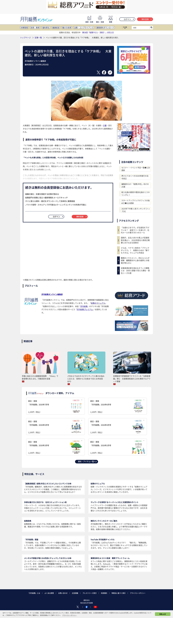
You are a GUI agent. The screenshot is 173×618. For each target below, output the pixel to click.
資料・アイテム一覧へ (87, 461)
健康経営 (55, 27)
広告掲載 (75, 593)
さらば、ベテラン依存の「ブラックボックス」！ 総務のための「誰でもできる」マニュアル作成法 (135, 250)
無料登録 (147, 19)
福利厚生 (45, 27)
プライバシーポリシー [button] (69, 615)
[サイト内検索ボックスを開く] (151, 27)
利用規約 (104, 593)
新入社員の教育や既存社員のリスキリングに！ (135, 193)
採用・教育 (35, 27)
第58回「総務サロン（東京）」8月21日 (98, 32)
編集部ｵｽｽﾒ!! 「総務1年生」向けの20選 (135, 185)
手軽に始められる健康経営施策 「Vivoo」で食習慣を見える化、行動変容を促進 (40, 377)
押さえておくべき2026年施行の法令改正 (134, 177)
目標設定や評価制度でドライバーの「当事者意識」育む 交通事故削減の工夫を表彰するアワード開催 (131, 379)
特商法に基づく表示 (119, 593)
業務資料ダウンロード (105, 27)
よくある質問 (49, 593)
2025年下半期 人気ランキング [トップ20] (135, 210)
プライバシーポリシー (137, 593)
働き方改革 (66, 27)
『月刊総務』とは (34, 593)
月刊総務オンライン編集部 (52, 294)
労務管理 (24, 27)
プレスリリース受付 (90, 593)
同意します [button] (162, 614)
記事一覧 (38, 37)
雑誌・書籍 (55, 406)
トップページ (25, 37)
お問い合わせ (63, 593)
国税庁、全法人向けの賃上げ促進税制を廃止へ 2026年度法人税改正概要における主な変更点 (135, 240)
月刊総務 (83, 306)
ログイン (129, 19)
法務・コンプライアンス (84, 27)
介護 (104, 125)
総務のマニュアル (98, 303)
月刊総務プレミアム (85, 309)
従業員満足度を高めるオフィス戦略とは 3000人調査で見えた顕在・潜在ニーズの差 (135, 270)
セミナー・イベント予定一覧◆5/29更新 (135, 169)
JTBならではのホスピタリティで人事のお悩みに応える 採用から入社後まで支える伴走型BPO (85, 379)
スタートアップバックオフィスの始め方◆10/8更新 (135, 202)
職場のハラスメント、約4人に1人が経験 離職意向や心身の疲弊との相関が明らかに (135, 260)
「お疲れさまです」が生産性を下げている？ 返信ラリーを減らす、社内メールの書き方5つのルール (135, 230)
